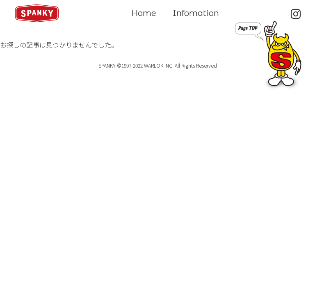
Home (143, 13)
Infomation (196, 13)
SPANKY (37, 13)
